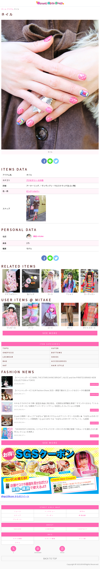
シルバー (36, 191)
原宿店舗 (82, 515)
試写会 (82, 511)
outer (55, 348)
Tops (6, 348)
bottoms (56, 352)
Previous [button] (5, 282)
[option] (50, 87)
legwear (8, 357)
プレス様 (82, 538)
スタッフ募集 (50, 538)
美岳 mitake (35, 236)
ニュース (17, 511)
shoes (55, 357)
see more (50, 333)
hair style (57, 365)
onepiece (8, 352)
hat (5, 365)
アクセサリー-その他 (34, 180)
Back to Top (50, 558)
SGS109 (17, 529)
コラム (17, 542)
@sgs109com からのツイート (15, 496)
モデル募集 (17, 538)
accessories (59, 361)
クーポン (50, 515)
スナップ (17, 515)
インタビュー (50, 511)
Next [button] (95, 282)
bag (5, 361)
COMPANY (50, 529)
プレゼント (17, 519)
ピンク (29, 191)
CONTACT (82, 529)
